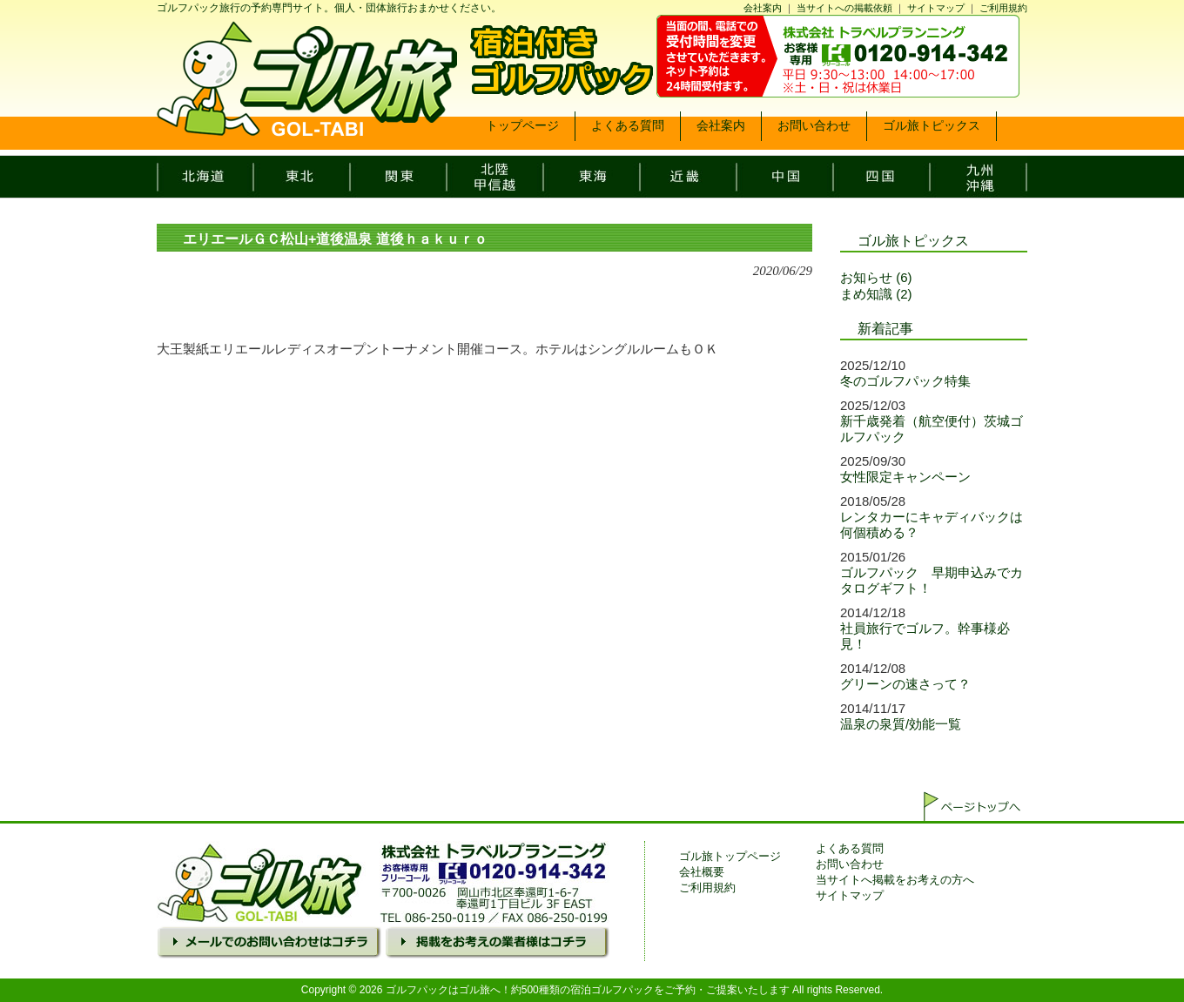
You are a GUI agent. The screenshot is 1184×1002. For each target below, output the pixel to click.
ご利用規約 (1003, 8)
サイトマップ (936, 8)
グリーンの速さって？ (905, 683)
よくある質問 (850, 848)
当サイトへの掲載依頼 (844, 8)
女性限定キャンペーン (905, 476)
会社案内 (762, 8)
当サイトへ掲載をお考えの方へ (895, 879)
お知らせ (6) (876, 277)
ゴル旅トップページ (730, 856)
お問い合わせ (850, 864)
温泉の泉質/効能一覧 (900, 723)
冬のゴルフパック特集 (905, 380)
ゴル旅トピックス (913, 240)
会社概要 (701, 871)
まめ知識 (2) (876, 293)
